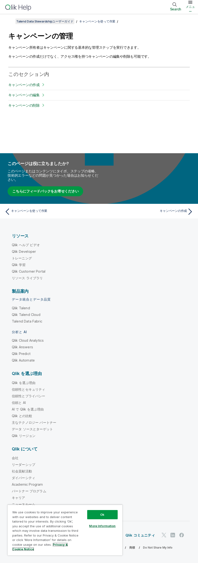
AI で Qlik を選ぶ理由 (28, 409)
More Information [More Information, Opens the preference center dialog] (102, 526)
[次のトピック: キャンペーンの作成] (147, 212)
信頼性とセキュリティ (28, 389)
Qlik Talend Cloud (26, 315)
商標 (132, 547)
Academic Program (27, 484)
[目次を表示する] (9, 21)
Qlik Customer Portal (28, 271)
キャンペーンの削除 (24, 105)
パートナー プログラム (29, 491)
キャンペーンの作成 (24, 85)
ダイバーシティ (23, 478)
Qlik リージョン (24, 436)
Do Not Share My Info (157, 547)
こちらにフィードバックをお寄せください (45, 191)
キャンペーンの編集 (24, 95)
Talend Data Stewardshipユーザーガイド (44, 21)
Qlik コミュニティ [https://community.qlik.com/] (140, 535)
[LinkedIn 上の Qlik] (172, 535)
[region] (65, 530)
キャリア (18, 498)
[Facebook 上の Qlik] (181, 535)
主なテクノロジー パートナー (34, 422)
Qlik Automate (23, 360)
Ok (102, 514)
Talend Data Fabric (27, 321)
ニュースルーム (23, 504)
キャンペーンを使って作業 (97, 21)
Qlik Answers (22, 347)
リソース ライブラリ (27, 278)
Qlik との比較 (22, 416)
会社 (15, 458)
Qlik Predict (21, 354)
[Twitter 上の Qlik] (164, 535)
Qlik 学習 (19, 265)
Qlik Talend (21, 308)
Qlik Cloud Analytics (28, 340)
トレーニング (22, 258)
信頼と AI (19, 403)
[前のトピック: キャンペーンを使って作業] (50, 212)
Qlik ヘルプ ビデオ (26, 245)
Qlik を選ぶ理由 (24, 383)
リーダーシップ (23, 465)
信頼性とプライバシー (28, 396)
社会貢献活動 (22, 471)
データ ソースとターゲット (32, 429)
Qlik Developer (24, 251)
